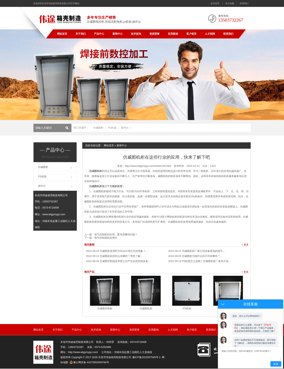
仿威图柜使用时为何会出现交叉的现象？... (116, 251)
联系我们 (244, 3)
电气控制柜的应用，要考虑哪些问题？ (115, 234)
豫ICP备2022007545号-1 (146, 357)
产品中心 (99, 33)
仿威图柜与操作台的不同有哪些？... (195, 256)
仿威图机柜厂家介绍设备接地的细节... (196, 251)
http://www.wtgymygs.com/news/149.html (148, 165)
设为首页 (215, 3)
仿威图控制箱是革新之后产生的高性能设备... (118, 261)
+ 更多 (245, 244)
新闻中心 (117, 33)
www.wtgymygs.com (53, 214)
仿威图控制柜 (104, 308)
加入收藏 (229, 3)
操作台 (125, 127)
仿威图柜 (98, 127)
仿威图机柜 (146, 308)
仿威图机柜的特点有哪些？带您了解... (114, 256)
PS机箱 (112, 127)
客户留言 (191, 33)
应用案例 (173, 33)
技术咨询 (136, 33)
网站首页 (62, 33)
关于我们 (81, 33)
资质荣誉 (154, 33)
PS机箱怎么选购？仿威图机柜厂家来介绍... (199, 261)
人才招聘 (210, 33)
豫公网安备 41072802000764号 (89, 362)
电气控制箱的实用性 (105, 237)
